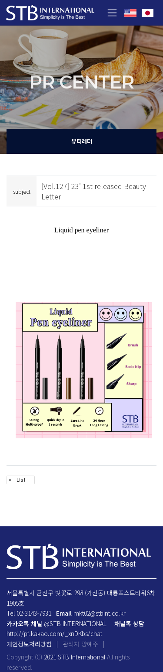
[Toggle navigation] (112, 12)
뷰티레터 (81, 141)
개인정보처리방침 (29, 643)
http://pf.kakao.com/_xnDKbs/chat (54, 633)
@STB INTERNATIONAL (75, 623)
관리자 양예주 (80, 643)
